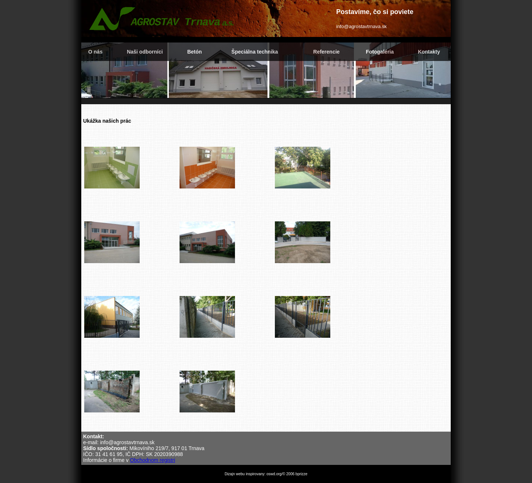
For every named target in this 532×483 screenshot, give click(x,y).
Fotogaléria (379, 52)
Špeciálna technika (254, 52)
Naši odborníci (145, 52)
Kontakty (429, 52)
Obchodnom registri (152, 460)
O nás (95, 52)
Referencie (326, 52)
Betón (194, 52)
